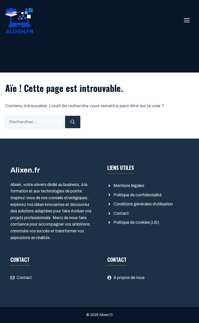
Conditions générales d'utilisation (143, 204)
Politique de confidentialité (137, 195)
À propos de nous (129, 277)
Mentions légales (128, 185)
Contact (121, 213)
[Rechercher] (72, 122)
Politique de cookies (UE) (136, 222)
